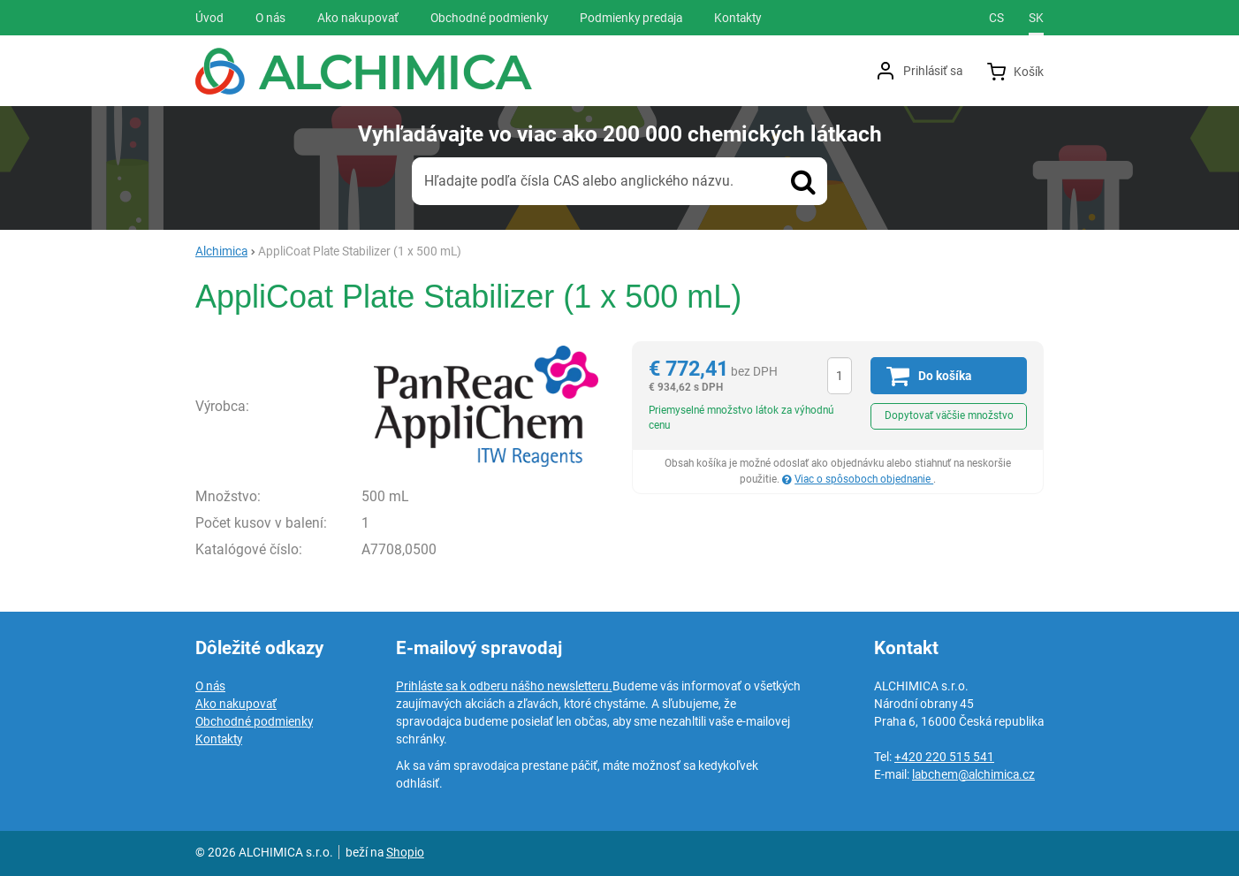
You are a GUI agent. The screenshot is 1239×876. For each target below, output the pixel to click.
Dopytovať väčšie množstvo (949, 415)
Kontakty (218, 739)
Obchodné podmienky (254, 721)
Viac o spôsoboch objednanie (863, 479)
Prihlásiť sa (932, 71)
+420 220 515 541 (944, 757)
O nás (210, 686)
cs (996, 18)
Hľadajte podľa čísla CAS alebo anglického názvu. (579, 180)
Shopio (405, 852)
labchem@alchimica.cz (973, 774)
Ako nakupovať (236, 704)
